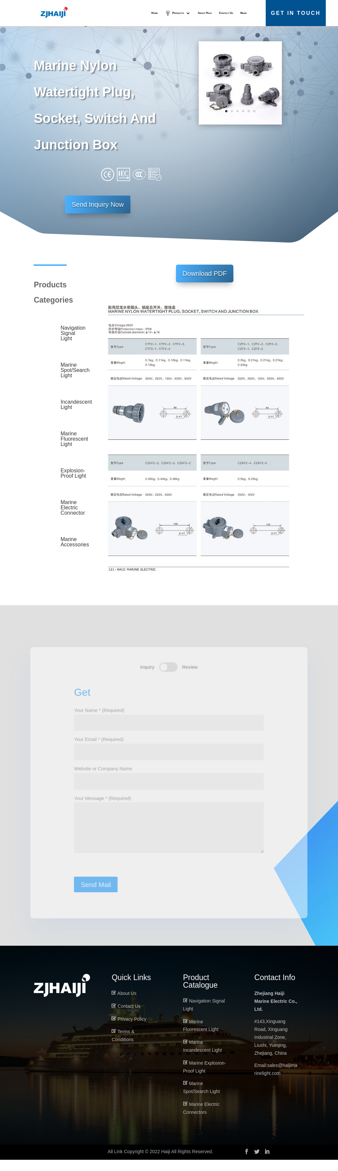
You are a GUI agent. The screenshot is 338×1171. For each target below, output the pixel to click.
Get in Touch (296, 13)
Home (154, 13)
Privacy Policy (132, 1030)
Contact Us (226, 13)
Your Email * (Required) (169, 756)
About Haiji (205, 13)
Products (177, 13)
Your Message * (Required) (169, 837)
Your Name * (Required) (169, 726)
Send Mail (94, 898)
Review (190, 675)
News (243, 13)
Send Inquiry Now (98, 216)
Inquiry (147, 675)
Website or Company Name (169, 786)
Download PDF (205, 284)
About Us (127, 1004)
